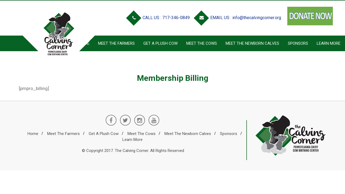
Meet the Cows (201, 43)
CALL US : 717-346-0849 (159, 17)
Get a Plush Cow (160, 43)
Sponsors (298, 43)
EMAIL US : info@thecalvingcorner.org (238, 17)
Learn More (328, 43)
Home (32, 133)
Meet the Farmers (63, 133)
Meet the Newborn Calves (252, 43)
